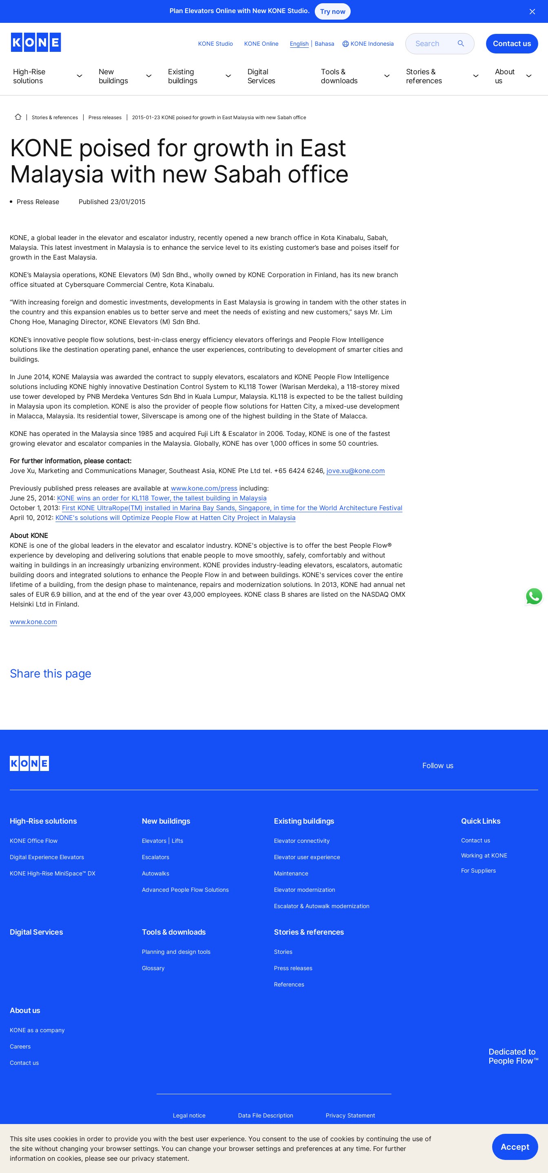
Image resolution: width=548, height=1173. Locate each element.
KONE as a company (37, 1029)
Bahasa (324, 43)
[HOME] (18, 117)
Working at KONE (484, 855)
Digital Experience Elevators (47, 856)
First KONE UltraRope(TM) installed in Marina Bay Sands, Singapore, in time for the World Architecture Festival (232, 508)
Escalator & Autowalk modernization (321, 905)
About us (25, 1010)
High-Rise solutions (43, 821)
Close (532, 11)
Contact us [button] (512, 43)
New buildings (166, 821)
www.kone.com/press (204, 488)
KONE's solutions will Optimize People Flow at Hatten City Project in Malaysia (175, 517)
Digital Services (36, 932)
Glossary (153, 967)
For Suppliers (478, 870)
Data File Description (265, 1115)
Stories (283, 951)
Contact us (24, 1062)
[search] (435, 44)
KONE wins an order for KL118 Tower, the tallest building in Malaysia (162, 498)
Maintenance (291, 873)
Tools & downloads (174, 932)
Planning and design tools (176, 951)
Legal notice (189, 1115)
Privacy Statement (350, 1115)
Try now (332, 11)
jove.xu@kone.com (356, 471)
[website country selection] (367, 43)
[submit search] (461, 44)
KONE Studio (215, 43)
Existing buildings (304, 821)
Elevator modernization (304, 889)
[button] (49, 76)
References (289, 984)
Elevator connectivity (302, 840)
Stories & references (55, 117)
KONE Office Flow (33, 840)
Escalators (155, 856)
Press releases (105, 117)
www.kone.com (33, 622)
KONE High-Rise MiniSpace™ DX (52, 873)
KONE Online (261, 43)
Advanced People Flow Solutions (185, 889)
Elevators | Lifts (162, 840)
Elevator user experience (307, 856)
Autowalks (155, 873)
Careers (20, 1046)
